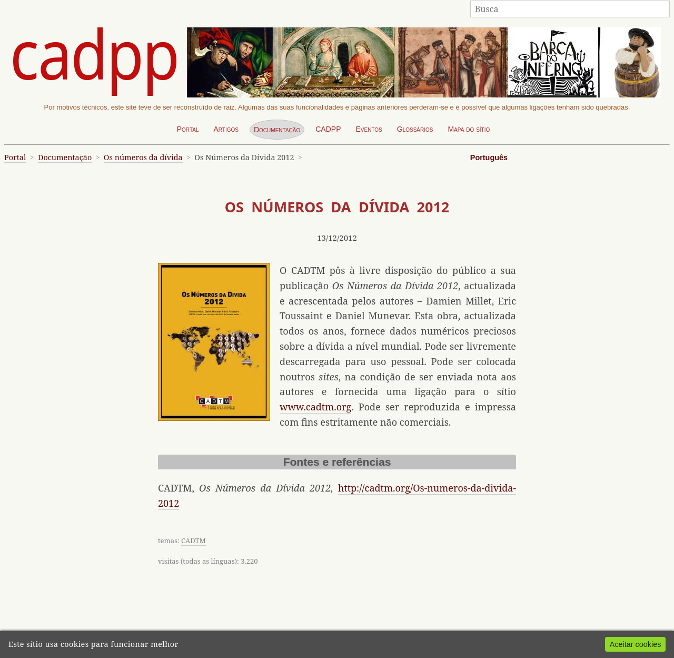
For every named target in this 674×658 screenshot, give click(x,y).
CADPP (328, 129)
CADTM (193, 540)
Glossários (415, 129)
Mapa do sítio (469, 129)
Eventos (368, 129)
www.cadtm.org (315, 406)
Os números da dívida (143, 157)
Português (489, 157)
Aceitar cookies (635, 644)
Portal (188, 129)
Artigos (226, 129)
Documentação (277, 129)
